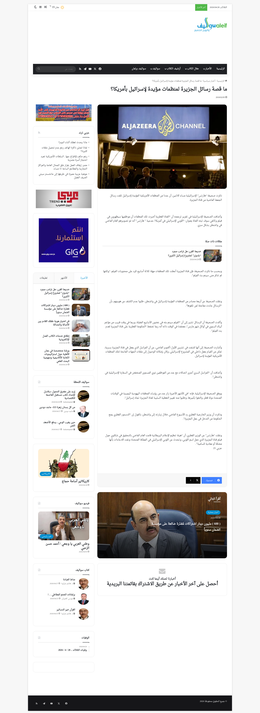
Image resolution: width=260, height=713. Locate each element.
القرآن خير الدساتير (66, 611)
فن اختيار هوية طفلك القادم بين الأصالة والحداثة (54, 324)
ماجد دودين (68, 413)
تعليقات (44, 278)
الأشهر (64, 278)
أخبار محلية (213, 512)
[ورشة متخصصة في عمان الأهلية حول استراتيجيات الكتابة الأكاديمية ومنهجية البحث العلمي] (80, 356)
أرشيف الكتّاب (173, 69)
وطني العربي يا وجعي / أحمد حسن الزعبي (67, 547)
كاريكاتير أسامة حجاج (75, 483)
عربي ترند (84, 133)
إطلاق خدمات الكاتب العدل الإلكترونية (55, 339)
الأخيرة (84, 278)
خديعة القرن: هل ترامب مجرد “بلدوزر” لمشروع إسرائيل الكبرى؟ (184, 253)
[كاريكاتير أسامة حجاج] (63, 465)
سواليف (156, 69)
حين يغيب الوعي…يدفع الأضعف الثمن (59, 426)
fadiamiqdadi (68, 404)
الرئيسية (220, 69)
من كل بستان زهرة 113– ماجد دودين (57, 409)
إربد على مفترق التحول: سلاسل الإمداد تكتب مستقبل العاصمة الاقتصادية (59, 396)
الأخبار (208, 69)
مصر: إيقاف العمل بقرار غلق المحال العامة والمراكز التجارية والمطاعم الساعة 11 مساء (62, 167)
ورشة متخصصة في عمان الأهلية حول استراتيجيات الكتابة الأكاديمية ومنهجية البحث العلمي (55, 356)
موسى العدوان (67, 600)
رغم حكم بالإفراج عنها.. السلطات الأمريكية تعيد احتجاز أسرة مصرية (64, 158)
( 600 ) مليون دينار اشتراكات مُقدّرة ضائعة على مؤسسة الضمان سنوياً (185, 529)
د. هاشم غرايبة (67, 585)
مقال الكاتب (193, 69)
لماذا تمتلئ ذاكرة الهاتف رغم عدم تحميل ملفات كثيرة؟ (64, 150)
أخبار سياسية (209, 81)
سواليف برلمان (139, 69)
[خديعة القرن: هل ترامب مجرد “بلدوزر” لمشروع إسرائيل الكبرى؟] (212, 256)
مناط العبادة (69, 581)
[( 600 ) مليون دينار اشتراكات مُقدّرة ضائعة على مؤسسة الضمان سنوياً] (80, 311)
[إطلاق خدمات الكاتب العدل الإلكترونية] (80, 341)
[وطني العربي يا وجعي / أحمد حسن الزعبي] (63, 527)
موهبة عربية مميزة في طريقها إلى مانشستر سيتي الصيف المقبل (63, 176)
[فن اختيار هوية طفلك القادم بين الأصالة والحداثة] (80, 327)
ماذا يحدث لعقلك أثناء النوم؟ (73, 142)
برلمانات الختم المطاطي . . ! (61, 596)
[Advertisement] (100, 37)
